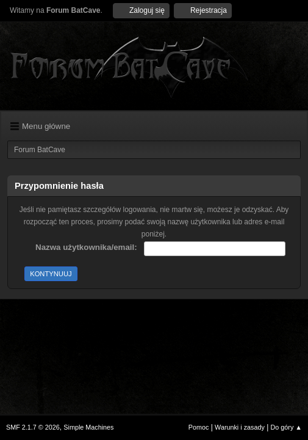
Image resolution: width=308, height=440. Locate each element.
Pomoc (198, 427)
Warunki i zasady (240, 427)
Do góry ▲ (286, 427)
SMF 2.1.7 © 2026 (33, 427)
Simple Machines (88, 427)
